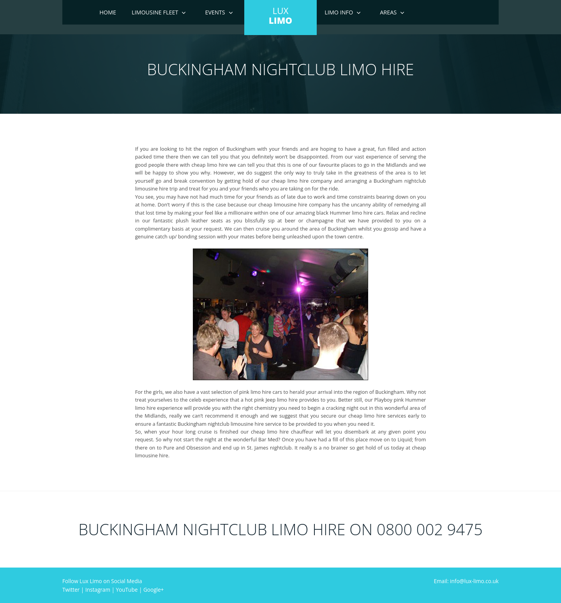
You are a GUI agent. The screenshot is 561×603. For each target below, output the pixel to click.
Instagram (97, 589)
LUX (280, 15)
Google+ (153, 589)
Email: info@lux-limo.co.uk (466, 581)
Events (215, 12)
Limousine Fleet (155, 12)
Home (107, 12)
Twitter (70, 589)
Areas (388, 12)
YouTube (127, 589)
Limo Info (339, 12)
